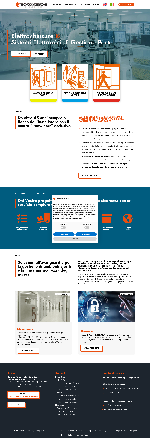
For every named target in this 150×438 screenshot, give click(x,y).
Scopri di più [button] (75, 238)
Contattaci (126, 4)
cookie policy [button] (90, 208)
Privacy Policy (67, 433)
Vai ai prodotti (27, 349)
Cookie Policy (83, 433)
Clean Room (20, 52)
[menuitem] (105, 4)
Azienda (56, 4)
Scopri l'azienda (89, 174)
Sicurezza (41, 52)
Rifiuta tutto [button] (64, 234)
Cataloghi (85, 4)
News (96, 4)
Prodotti (70, 4)
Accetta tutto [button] (86, 234)
